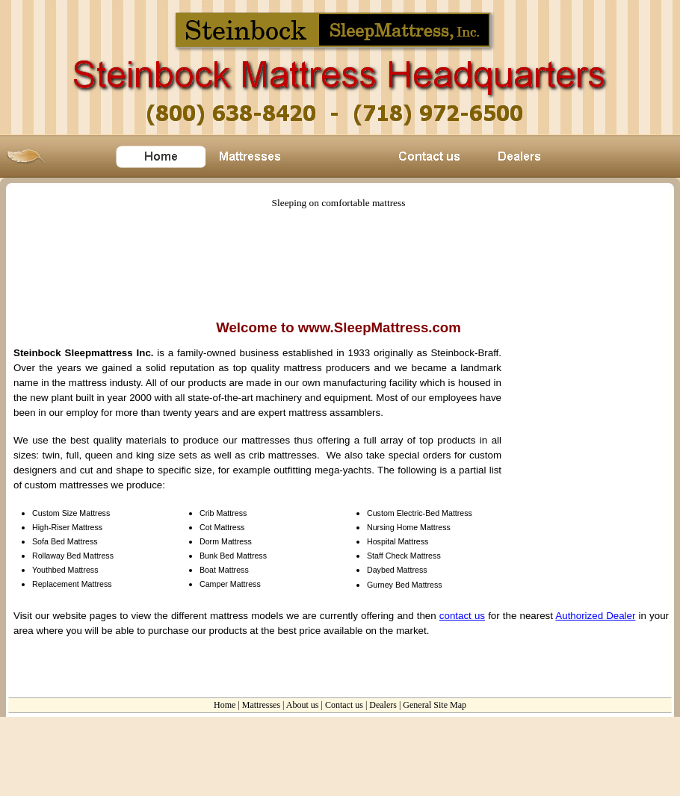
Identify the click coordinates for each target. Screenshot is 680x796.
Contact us (344, 705)
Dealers (383, 705)
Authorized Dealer (595, 615)
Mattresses (261, 705)
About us (302, 705)
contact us (462, 615)
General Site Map (434, 705)
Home (224, 705)
